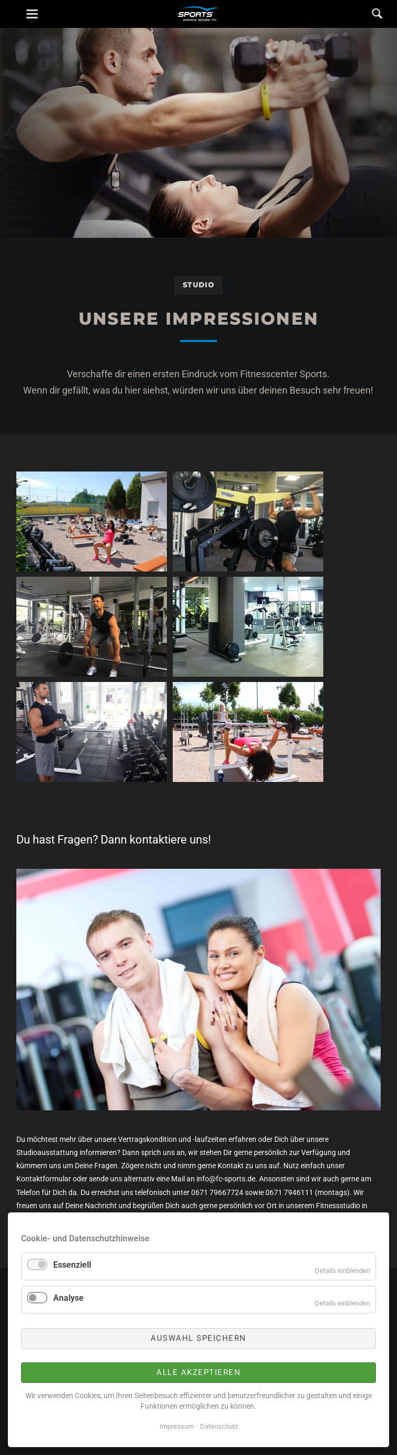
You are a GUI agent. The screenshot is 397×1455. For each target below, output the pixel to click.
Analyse (68, 1298)
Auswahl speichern (198, 1338)
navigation (32, 14)
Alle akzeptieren (198, 1372)
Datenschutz (219, 1426)
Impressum (177, 1426)
